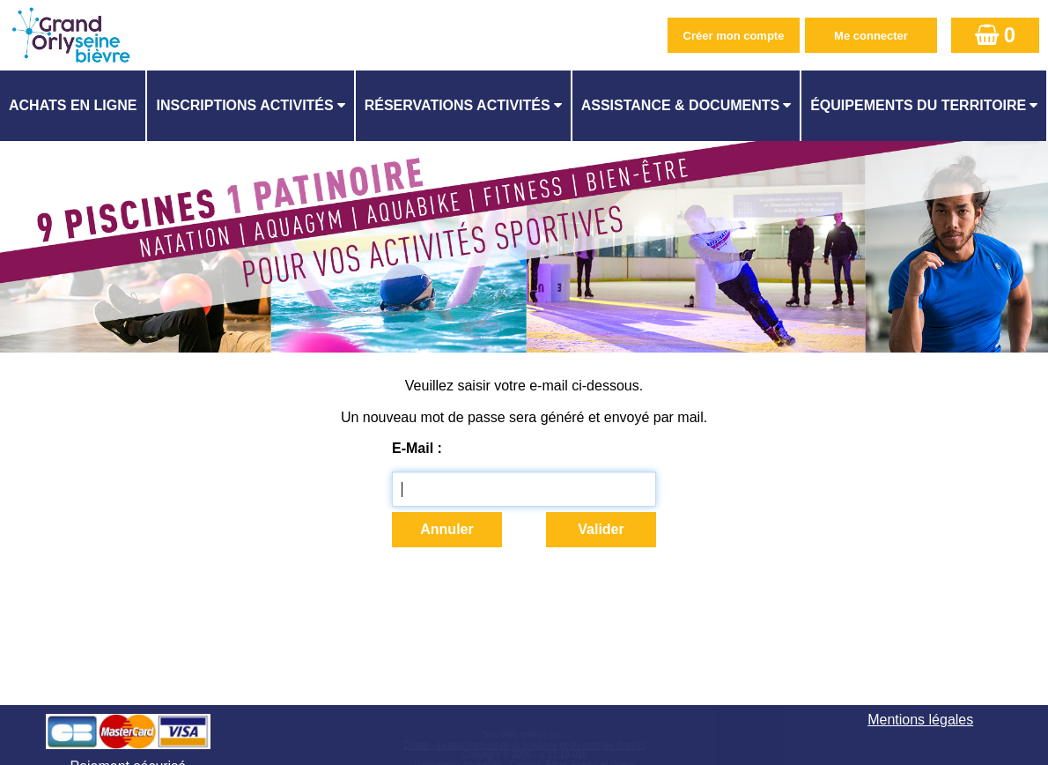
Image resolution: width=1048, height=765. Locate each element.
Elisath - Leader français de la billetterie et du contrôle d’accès (524, 745)
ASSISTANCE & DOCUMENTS (680, 105)
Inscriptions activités (244, 105)
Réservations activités (457, 105)
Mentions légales (920, 719)
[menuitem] (73, 106)
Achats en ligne (73, 105)
